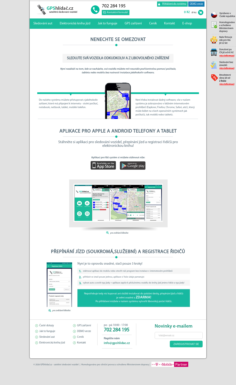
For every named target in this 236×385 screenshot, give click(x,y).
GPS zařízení (133, 23)
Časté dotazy (46, 325)
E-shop (187, 23)
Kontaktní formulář (117, 12)
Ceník (153, 23)
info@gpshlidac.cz (117, 343)
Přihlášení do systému (174, 3)
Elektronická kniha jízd (75, 23)
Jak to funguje (107, 23)
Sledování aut (42, 23)
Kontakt (169, 23)
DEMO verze (196, 3)
